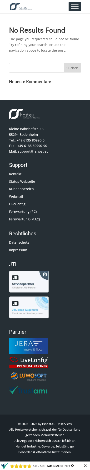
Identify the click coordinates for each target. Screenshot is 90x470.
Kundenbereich (21, 189)
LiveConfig (17, 204)
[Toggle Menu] (75, 6)
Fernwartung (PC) (23, 211)
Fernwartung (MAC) (24, 219)
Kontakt (15, 174)
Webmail (16, 196)
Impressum (18, 250)
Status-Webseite (22, 181)
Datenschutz (19, 242)
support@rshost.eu (33, 151)
